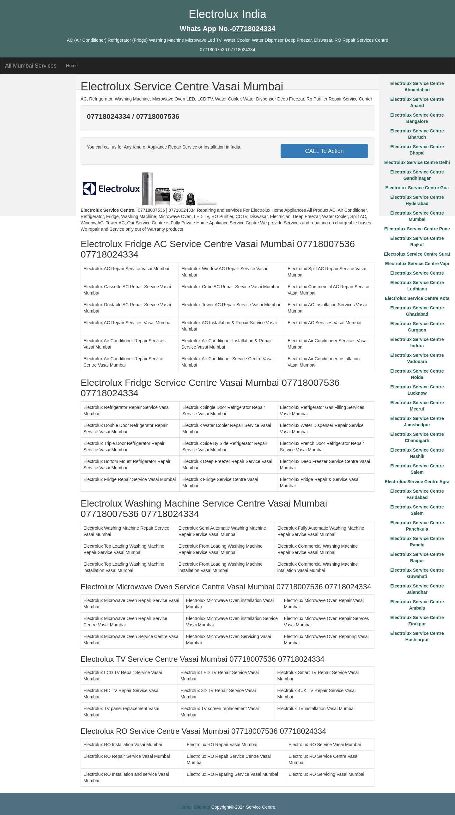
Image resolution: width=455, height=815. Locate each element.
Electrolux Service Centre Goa (417, 187)
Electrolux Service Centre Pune (417, 228)
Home (72, 65)
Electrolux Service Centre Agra (417, 481)
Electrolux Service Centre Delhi (417, 162)
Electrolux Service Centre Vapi (417, 263)
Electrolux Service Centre (417, 273)
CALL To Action (324, 151)
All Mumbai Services (31, 66)
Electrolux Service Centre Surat (417, 254)
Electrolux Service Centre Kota (417, 298)
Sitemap (202, 807)
